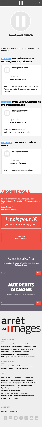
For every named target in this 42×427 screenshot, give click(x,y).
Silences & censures (23, 354)
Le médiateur (28, 377)
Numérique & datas (30, 346)
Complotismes (16, 351)
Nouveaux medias (27, 349)
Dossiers (4, 368)
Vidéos (11, 368)
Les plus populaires (22, 368)
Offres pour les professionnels (10, 390)
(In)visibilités (5, 351)
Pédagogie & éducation (8, 357)
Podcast (15, 398)
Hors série (4, 411)
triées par (20, 50)
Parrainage (4, 380)
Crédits (3, 398)
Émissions (20, 366)
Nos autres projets (15, 383)
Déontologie (5, 349)
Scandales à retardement (28, 344)
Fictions (3, 344)
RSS (9, 398)
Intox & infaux (5, 346)
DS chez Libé (14, 411)
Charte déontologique (30, 383)
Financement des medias (26, 357)
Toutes (3, 366)
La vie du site (17, 377)
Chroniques (30, 366)
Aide (19, 388)
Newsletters (24, 393)
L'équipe (4, 383)
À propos (30, 380)
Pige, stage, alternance (8, 388)
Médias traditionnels (7, 354)
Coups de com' (13, 344)
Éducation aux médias (18, 380)
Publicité (26, 351)
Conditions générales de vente (24, 395)
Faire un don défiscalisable (9, 393)
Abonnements (5, 377)
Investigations (17, 346)
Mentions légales (6, 395)
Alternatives (15, 349)
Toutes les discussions (25, 385)
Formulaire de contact (8, 385)
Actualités (11, 366)
